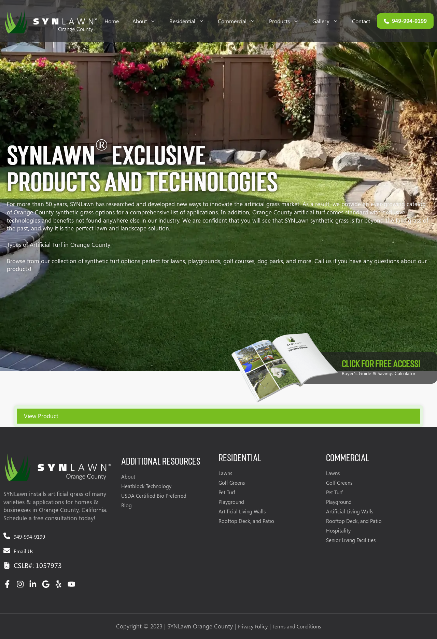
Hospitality (338, 530)
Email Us (23, 551)
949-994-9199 (29, 536)
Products (287, 21)
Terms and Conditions (296, 626)
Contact (361, 21)
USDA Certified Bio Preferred (153, 495)
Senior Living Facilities (351, 540)
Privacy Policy (253, 626)
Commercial (240, 21)
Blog (126, 505)
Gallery (328, 21)
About (147, 21)
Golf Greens (231, 482)
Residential (190, 21)
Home (111, 21)
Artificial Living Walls (242, 511)
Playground (231, 501)
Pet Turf (226, 492)
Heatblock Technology (146, 486)
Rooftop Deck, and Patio (246, 520)
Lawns (225, 473)
